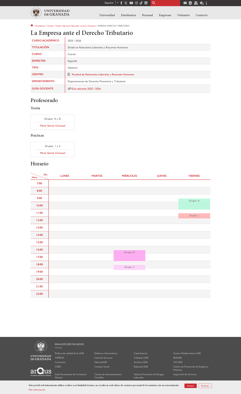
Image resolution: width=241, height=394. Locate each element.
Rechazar (205, 385)
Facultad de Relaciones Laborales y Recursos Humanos (103, 74)
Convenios (60, 362)
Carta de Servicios (103, 357)
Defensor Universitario (105, 353)
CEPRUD (59, 357)
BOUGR (177, 357)
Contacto (202, 15)
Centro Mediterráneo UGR (187, 353)
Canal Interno (141, 353)
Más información (37, 389)
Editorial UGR (141, 366)
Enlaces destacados (69, 344)
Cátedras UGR (141, 357)
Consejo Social (101, 366)
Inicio (32, 25)
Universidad (107, 15)
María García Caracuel (52, 125)
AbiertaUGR (100, 362)
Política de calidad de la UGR (69, 353)
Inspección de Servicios (185, 374)
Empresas (165, 15)
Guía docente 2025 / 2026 (86, 88)
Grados (50, 26)
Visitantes (183, 15)
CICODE (177, 362)
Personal (147, 15)
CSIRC (58, 366)
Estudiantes (128, 15)
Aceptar (190, 385)
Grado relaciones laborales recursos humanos (75, 26)
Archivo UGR (141, 362)
